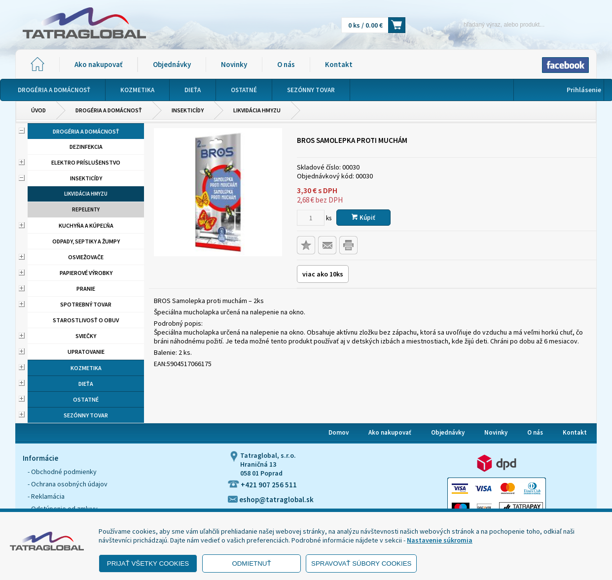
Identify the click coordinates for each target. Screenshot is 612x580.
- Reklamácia (46, 496)
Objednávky (172, 64)
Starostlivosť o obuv (86, 320)
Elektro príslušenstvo (85, 162)
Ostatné (86, 399)
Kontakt (339, 64)
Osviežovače (86, 257)
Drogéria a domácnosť (108, 110)
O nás (286, 64)
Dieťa (85, 383)
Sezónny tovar (86, 415)
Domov (338, 432)
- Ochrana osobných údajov (68, 483)
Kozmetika (86, 368)
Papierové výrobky (86, 272)
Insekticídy (188, 110)
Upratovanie (86, 351)
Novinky (234, 64)
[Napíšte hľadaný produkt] (487, 24)
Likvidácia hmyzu (257, 110)
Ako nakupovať (98, 64)
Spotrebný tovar (85, 304)
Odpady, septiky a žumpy (86, 241)
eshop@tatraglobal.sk (271, 499)
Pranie (85, 288)
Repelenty (86, 209)
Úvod (38, 110)
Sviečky (85, 336)
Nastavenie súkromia (439, 540)
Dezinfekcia (86, 146)
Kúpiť (363, 217)
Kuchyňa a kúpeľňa (86, 225)
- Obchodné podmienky (62, 471)
